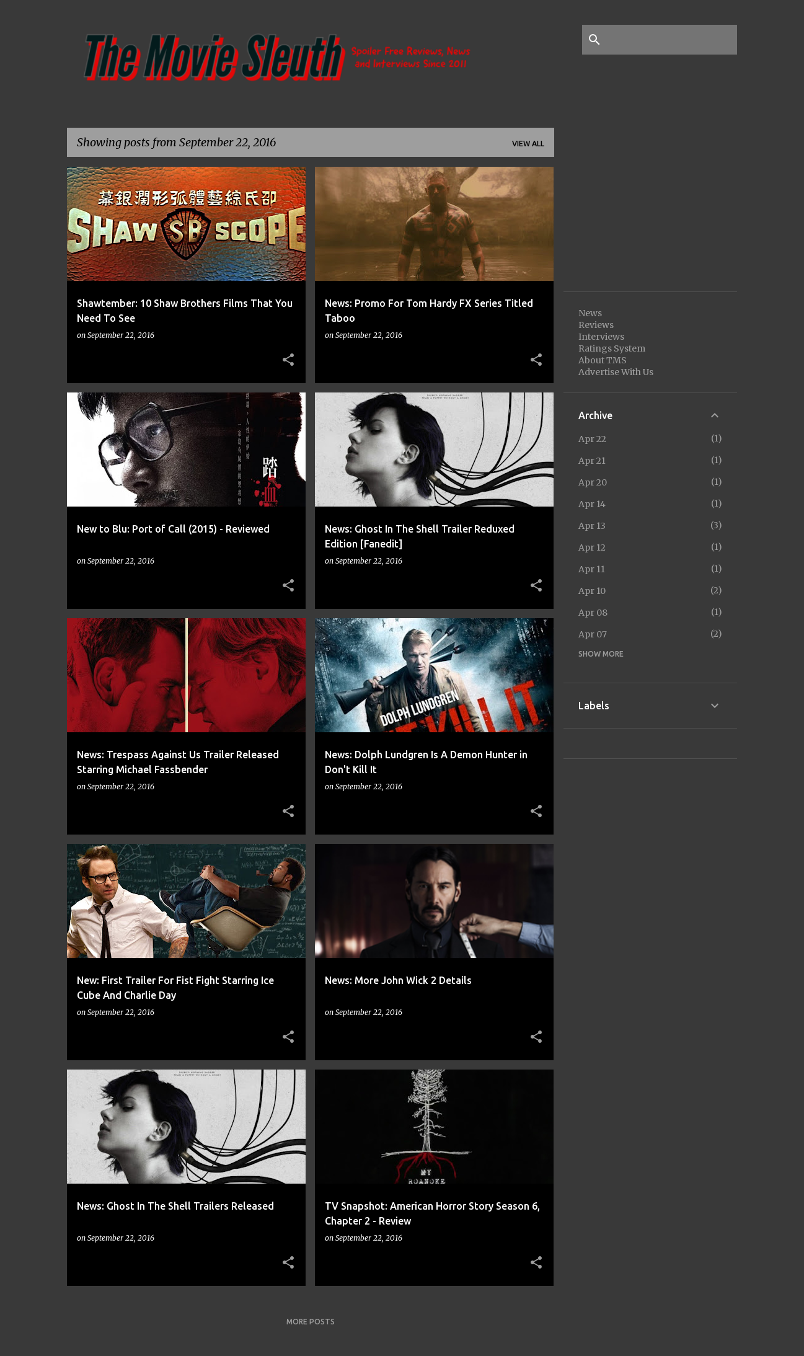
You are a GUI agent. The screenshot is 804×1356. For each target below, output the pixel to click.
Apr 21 (592, 460)
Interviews (601, 336)
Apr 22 (592, 439)
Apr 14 (592, 504)
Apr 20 (592, 482)
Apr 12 (592, 547)
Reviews (596, 324)
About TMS (602, 360)
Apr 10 (592, 590)
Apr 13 (592, 525)
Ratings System (611, 348)
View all (528, 144)
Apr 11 (591, 569)
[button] (288, 360)
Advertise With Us (615, 372)
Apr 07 (592, 634)
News (590, 313)
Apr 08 (592, 612)
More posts (310, 1322)
